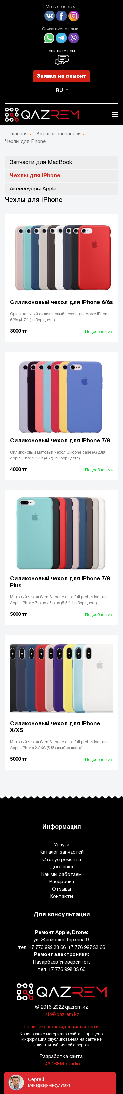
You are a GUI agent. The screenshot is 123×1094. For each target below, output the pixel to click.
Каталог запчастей (62, 852)
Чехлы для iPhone (35, 175)
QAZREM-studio (61, 1064)
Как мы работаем (61, 874)
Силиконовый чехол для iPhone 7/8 (60, 440)
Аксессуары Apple (33, 189)
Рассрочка (61, 882)
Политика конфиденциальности (61, 1027)
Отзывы (61, 889)
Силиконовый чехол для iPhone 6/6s (61, 302)
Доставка (61, 867)
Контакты (61, 896)
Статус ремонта (61, 860)
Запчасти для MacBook (41, 162)
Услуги (61, 845)
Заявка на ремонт (61, 76)
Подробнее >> (99, 332)
